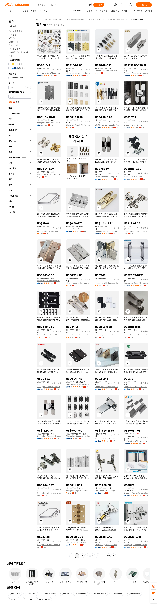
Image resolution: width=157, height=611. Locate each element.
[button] (90, 4)
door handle (80, 594)
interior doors (133, 594)
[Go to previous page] (71, 555)
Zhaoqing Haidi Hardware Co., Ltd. (107, 283)
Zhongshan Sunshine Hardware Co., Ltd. (78, 436)
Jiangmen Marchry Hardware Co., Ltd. (78, 73)
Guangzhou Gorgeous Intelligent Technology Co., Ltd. (107, 387)
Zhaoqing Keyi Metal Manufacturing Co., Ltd (136, 493)
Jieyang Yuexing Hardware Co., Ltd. (78, 283)
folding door (116, 594)
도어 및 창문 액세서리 (97, 19)
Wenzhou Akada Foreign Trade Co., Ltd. (107, 177)
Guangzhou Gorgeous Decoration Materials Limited (49, 436)
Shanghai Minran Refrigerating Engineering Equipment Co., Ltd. (107, 438)
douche (28, 599)
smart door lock (48, 594)
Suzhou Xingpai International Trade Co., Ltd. (136, 231)
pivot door (14, 599)
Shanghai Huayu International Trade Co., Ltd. (49, 123)
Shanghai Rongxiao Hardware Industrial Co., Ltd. (78, 490)
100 (108, 556)
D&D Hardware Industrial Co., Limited (107, 125)
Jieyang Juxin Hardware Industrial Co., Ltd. (78, 229)
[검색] (98, 5)
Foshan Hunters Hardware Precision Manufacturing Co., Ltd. (136, 335)
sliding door (30, 594)
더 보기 (11, 56)
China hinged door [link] (135, 19)
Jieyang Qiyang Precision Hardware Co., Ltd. (78, 542)
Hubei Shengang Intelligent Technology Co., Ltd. (107, 490)
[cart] (123, 5)
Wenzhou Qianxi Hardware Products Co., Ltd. (49, 231)
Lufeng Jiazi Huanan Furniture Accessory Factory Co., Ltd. (49, 174)
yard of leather (43, 599)
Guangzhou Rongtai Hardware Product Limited (136, 283)
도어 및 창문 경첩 (117, 19)
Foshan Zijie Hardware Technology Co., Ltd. (107, 71)
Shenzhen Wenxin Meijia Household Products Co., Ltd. (78, 125)
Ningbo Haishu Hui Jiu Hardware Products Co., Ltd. (49, 335)
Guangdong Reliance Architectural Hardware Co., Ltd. (107, 231)
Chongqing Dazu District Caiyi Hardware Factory (49, 73)
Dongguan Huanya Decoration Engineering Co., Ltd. (49, 545)
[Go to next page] (113, 555)
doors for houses (98, 594)
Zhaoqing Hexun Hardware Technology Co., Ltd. (107, 335)
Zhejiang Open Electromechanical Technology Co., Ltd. (136, 441)
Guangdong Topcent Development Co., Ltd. (136, 545)
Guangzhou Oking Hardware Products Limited (49, 493)
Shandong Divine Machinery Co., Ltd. (49, 281)
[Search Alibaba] (62, 4)
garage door (14, 594)
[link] (153, 586)
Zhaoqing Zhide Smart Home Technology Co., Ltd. (136, 125)
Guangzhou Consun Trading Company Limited (49, 387)
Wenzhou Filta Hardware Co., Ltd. (78, 384)
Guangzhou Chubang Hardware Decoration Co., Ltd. (78, 335)
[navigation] (20, 288)
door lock (65, 594)
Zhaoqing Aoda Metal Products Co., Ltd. (136, 73)
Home (38, 19)
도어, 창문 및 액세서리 (76, 19)
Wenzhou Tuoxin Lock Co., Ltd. (136, 177)
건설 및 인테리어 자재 (54, 19)
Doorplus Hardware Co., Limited (136, 387)
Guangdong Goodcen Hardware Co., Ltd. (107, 545)
